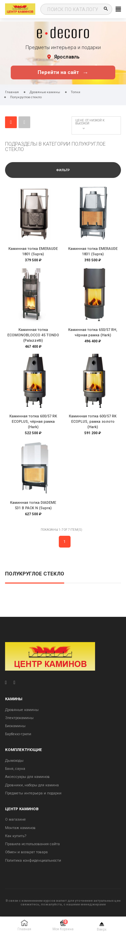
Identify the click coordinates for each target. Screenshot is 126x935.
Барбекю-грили (18, 734)
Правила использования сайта (32, 844)
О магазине (15, 819)
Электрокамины (19, 718)
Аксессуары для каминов (27, 777)
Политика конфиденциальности (33, 860)
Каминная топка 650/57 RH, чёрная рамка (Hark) (92, 332)
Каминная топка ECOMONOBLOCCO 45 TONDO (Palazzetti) (33, 335)
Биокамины (15, 726)
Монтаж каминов (20, 828)
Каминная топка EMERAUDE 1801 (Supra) (33, 251)
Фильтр (63, 170)
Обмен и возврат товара (26, 852)
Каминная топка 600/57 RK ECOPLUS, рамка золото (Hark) (93, 421)
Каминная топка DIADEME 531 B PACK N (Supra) (33, 505)
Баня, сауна (15, 768)
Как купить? (15, 836)
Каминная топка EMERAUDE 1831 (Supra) (93, 251)
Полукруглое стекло (34, 574)
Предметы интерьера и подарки (33, 793)
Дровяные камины (22, 710)
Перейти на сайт (63, 72)
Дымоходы (14, 760)
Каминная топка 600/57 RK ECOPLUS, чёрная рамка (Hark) (33, 421)
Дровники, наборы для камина (32, 785)
